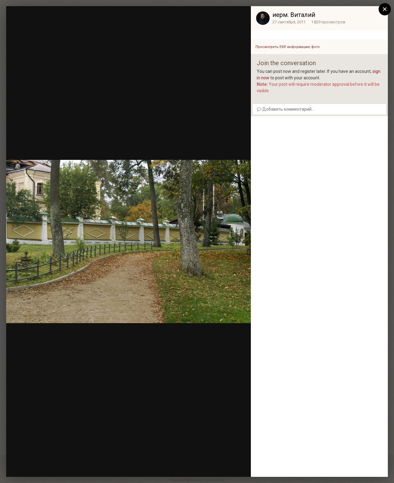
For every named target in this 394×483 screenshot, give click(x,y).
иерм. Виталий (293, 14)
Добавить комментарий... (285, 109)
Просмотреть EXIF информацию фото (287, 47)
